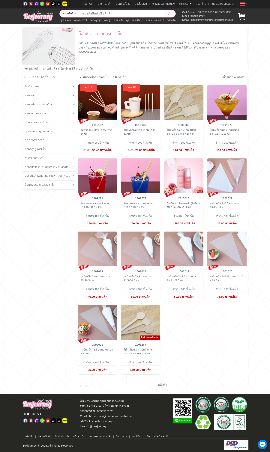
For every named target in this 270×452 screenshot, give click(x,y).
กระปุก (107, 20)
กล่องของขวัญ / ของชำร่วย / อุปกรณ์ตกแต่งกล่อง (50, 167)
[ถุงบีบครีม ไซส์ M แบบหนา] (227, 248)
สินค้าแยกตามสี (50, 158)
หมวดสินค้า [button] (68, 13)
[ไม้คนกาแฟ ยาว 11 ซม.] (140, 102)
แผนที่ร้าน (201, 4)
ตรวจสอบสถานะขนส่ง (163, 4)
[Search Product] (170, 13)
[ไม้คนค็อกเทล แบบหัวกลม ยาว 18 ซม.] (140, 322)
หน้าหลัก (88, 4)
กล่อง (149, 20)
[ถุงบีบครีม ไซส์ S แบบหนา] (183, 248)
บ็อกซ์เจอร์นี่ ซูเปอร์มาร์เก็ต (76, 68)
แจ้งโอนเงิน (141, 4)
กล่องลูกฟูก (95, 20)
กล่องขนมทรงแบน (50, 113)
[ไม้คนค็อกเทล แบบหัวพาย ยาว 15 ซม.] (97, 175)
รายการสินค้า (105, 4)
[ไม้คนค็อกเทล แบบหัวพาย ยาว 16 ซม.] (183, 102)
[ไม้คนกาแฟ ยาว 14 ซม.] (97, 102)
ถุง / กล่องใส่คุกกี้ (50, 140)
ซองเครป (159, 20)
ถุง (127, 20)
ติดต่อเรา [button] (184, 4)
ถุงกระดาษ (66, 20)
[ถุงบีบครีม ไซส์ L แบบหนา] (97, 322)
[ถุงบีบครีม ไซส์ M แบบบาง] (97, 248)
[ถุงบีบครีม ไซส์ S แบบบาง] (227, 175)
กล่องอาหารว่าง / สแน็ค (50, 122)
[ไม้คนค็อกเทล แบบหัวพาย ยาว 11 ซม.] (227, 102)
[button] (244, 4)
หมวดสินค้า (50, 68)
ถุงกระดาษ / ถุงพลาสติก (50, 131)
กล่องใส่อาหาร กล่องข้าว (50, 104)
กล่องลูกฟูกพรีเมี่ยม (50, 149)
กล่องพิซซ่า (137, 20)
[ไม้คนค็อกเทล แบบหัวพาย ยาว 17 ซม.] (140, 175)
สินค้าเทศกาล (50, 87)
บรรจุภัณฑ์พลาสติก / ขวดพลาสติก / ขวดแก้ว (50, 176)
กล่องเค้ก (119, 20)
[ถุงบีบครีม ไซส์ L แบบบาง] (140, 248)
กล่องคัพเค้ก (173, 20)
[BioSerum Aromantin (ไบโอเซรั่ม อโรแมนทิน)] (183, 175)
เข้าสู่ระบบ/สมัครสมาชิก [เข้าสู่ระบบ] (223, 4)
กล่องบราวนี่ (80, 20)
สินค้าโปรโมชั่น (123, 4)
